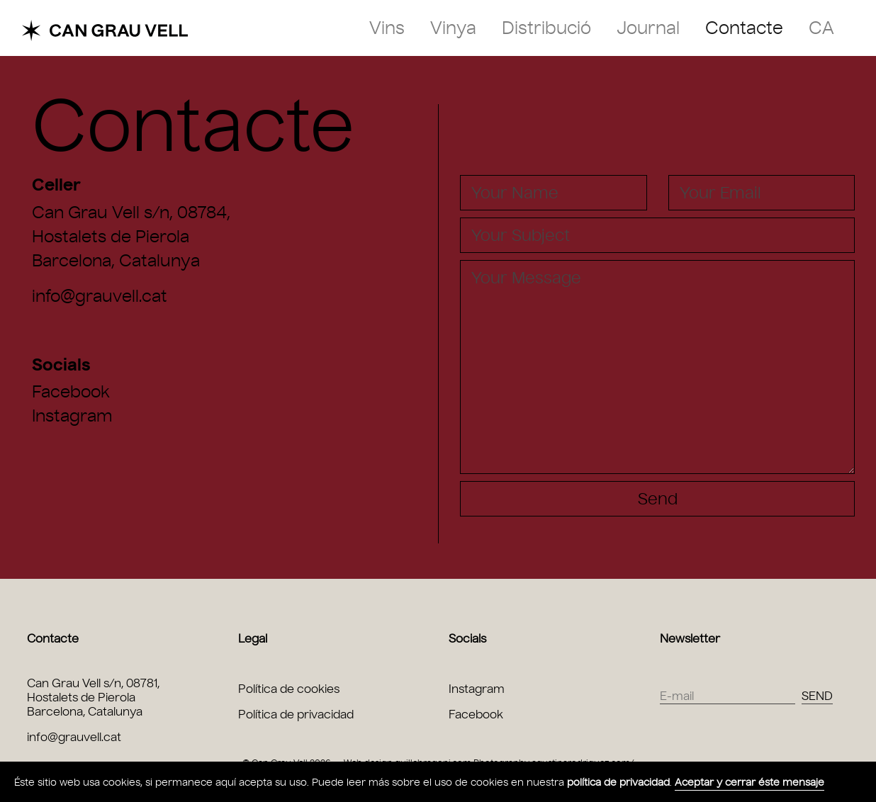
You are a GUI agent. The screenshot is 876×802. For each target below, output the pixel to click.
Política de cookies (288, 689)
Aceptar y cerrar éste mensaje (749, 782)
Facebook (71, 392)
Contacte (744, 28)
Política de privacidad (296, 714)
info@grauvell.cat (99, 296)
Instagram (72, 416)
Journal (648, 28)
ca (821, 28)
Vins (387, 28)
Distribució (546, 28)
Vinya (453, 28)
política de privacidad (618, 782)
